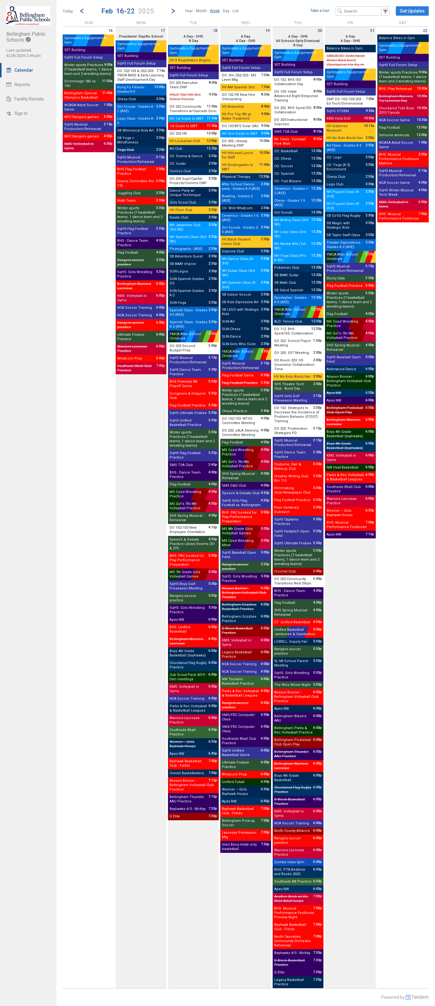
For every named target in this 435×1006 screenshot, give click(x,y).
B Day (193, 41)
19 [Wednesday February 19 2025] (267, 30)
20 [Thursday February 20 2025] (319, 30)
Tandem (420, 997)
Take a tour (319, 10)
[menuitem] (188, 11)
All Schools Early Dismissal (298, 41)
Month (201, 11)
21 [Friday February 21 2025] (372, 30)
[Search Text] (363, 11)
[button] (127, 10)
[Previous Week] (81, 10)
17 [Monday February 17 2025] (162, 30)
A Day (245, 36)
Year (189, 11)
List (236, 11)
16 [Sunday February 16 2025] (110, 30)
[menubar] (212, 11)
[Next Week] (173, 10)
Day (226, 11)
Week (215, 11)
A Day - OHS (193, 36)
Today (68, 11)
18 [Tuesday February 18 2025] (215, 30)
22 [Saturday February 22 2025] (425, 30)
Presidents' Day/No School (141, 36)
